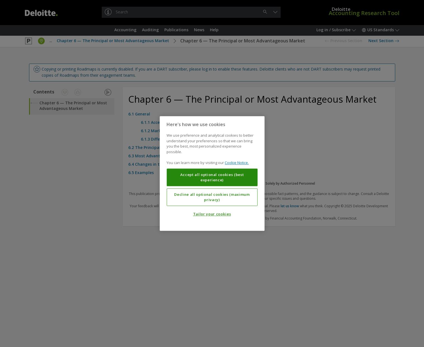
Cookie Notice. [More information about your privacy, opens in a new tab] (237, 162)
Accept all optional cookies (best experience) (212, 177)
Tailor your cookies (212, 214)
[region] (212, 173)
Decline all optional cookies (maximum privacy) (212, 197)
